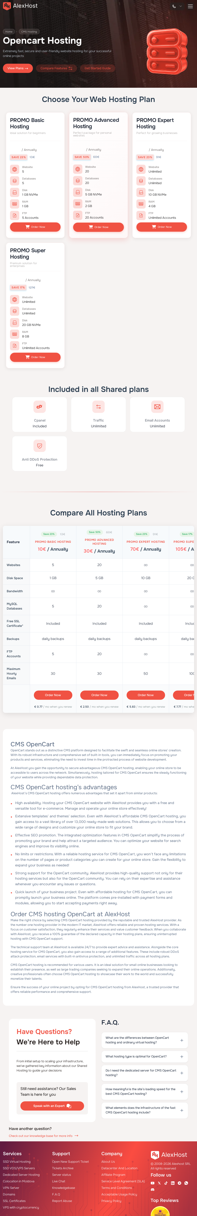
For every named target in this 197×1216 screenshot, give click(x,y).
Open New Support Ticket (70, 1160)
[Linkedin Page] (173, 1181)
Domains (9, 1193)
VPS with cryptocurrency (21, 1206)
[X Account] (159, 1181)
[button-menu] (190, 6)
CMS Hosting (31, 31)
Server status (61, 1173)
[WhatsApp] (186, 1181)
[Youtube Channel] (152, 1181)
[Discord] (152, 1188)
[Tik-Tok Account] (166, 1181)
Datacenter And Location (119, 1167)
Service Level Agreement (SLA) (123, 1180)
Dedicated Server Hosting (21, 1173)
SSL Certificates (14, 1200)
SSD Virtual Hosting (17, 1160)
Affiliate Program (113, 1173)
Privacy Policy (111, 1200)
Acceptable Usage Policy (119, 1193)
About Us (108, 1160)
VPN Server (11, 1186)
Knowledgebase (63, 1186)
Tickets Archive (62, 1167)
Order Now (35, 227)
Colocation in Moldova (18, 1180)
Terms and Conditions (116, 1186)
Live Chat (58, 1180)
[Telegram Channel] (179, 1181)
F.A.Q (56, 1193)
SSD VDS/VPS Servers (19, 1167)
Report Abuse (62, 1200)
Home (9, 31)
